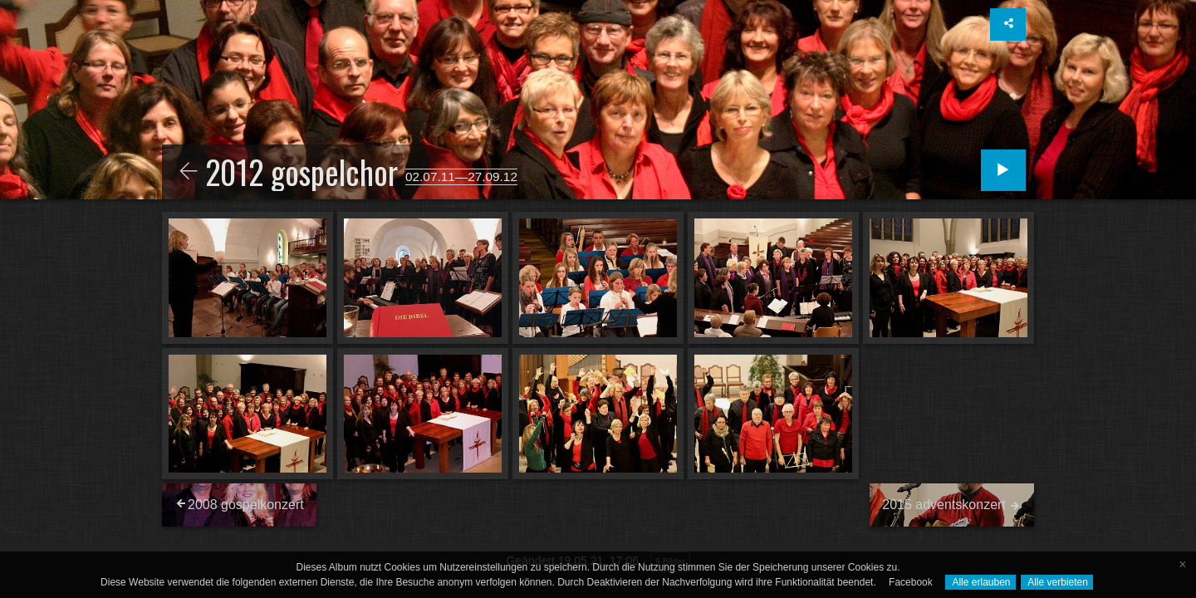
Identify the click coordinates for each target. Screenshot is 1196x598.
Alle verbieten (1057, 582)
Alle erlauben (980, 582)
